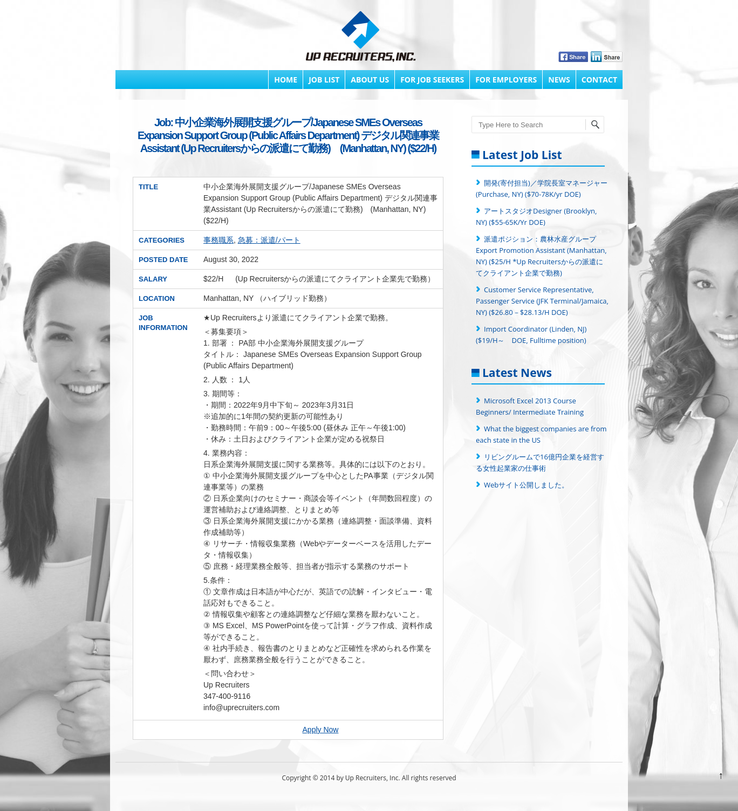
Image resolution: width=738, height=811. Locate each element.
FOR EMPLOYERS (506, 79)
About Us (370, 79)
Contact (599, 79)
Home (285, 79)
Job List (324, 79)
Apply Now (321, 729)
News (559, 79)
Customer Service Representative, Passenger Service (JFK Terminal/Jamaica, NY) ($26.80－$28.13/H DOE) (542, 301)
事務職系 (218, 240)
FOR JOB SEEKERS (432, 79)
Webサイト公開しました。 (526, 485)
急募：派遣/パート (269, 240)
